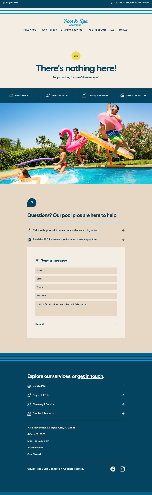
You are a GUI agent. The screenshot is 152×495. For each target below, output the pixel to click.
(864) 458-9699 (36, 434)
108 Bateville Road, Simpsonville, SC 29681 (51, 427)
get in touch (90, 376)
